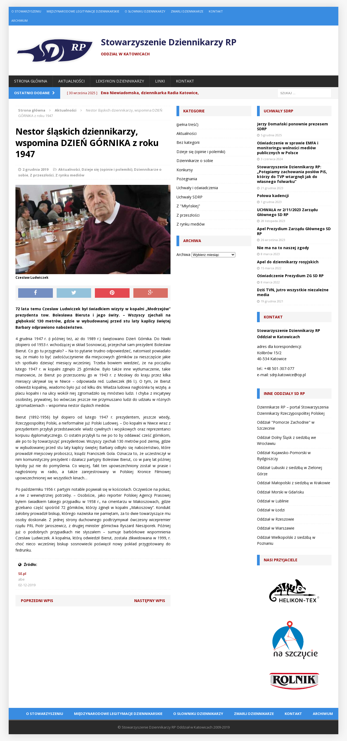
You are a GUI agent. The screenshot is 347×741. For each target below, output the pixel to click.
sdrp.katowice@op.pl (288, 374)
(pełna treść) (187, 124)
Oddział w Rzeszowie (275, 519)
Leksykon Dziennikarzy (120, 81)
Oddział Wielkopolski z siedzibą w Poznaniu (286, 540)
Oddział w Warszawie (275, 528)
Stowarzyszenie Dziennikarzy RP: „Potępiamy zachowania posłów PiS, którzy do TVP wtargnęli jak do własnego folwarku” (292, 174)
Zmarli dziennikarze (187, 11)
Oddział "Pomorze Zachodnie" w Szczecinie (285, 425)
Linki (160, 81)
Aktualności (71, 81)
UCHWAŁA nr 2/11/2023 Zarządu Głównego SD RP (287, 212)
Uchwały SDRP (189, 196)
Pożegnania (186, 178)
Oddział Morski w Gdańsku (280, 492)
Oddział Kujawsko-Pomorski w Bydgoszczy (284, 455)
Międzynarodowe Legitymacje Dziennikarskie (83, 11)
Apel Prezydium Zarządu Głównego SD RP (294, 231)
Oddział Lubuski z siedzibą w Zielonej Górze (289, 470)
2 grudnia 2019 (35, 169)
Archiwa (183, 254)
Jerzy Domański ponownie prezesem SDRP (292, 126)
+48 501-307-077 (279, 368)
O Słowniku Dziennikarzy (145, 11)
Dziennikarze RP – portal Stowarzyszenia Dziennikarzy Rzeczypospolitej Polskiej (293, 410)
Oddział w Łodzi (271, 509)
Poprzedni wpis (37, 600)
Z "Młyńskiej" (188, 205)
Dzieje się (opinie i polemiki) (107, 169)
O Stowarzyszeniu (26, 11)
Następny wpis (149, 600)
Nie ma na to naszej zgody (283, 247)
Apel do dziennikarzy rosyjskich (288, 261)
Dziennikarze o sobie (194, 160)
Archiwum (19, 20)
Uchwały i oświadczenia (197, 187)
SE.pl (22, 573)
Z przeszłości (42, 175)
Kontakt (216, 11)
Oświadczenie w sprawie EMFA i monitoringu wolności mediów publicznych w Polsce (287, 147)
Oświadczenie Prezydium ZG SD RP (290, 275)
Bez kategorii (188, 142)
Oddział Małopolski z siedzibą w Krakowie (293, 482)
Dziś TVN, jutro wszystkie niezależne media (293, 292)
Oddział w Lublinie (273, 500)
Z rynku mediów (69, 175)
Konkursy (184, 169)
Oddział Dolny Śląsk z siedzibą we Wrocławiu (286, 440)
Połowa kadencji (273, 195)
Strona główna (30, 81)
